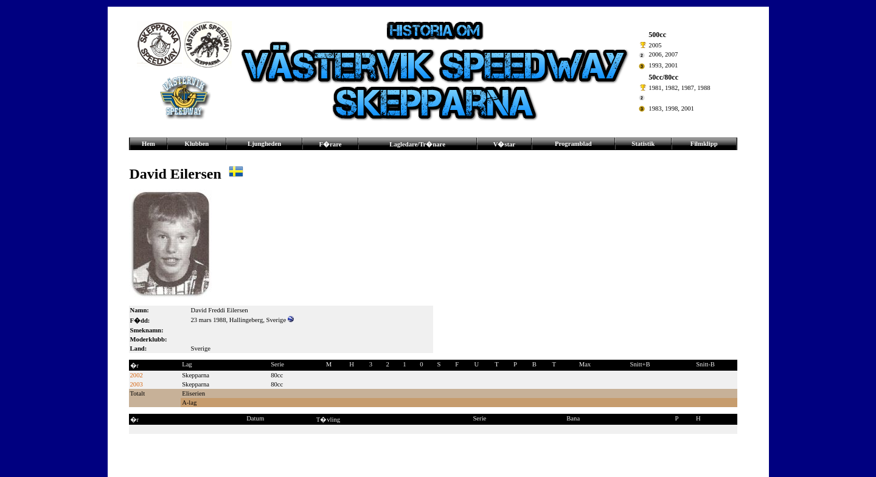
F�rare (330, 144)
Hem (148, 143)
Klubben (197, 143)
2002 (136, 375)
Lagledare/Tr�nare (417, 144)
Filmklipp (704, 143)
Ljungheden (264, 143)
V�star (504, 144)
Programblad (573, 143)
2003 (136, 384)
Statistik (643, 143)
